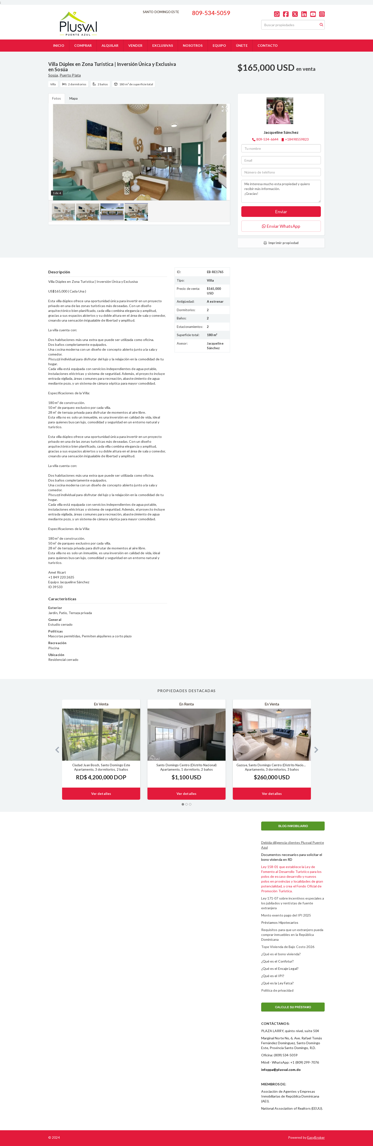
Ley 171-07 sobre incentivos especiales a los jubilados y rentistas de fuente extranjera (292, 903)
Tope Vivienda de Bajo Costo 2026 (287, 947)
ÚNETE (242, 45)
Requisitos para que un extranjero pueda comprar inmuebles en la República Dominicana (292, 934)
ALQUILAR (110, 45)
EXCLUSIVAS (162, 45)
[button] (55, 750)
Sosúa (53, 75)
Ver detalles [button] (101, 793)
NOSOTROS (193, 45)
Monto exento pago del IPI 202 (285, 915)
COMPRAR (83, 45)
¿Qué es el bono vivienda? (281, 954)
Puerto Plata (70, 75)
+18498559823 (297, 139)
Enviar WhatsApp (281, 226)
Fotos (56, 98)
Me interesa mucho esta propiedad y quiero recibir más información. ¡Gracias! (281, 191)
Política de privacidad (277, 990)
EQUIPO (219, 45)
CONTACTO (268, 45)
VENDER (135, 45)
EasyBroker (316, 1137)
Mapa (73, 98)
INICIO (58, 45)
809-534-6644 (267, 139)
